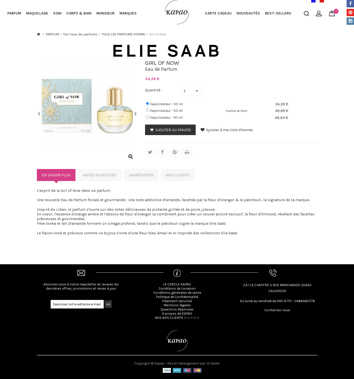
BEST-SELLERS (278, 13)
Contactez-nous (277, 310)
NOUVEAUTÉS (248, 13)
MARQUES (128, 13)
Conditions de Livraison (177, 288)
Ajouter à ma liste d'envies (227, 129)
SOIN (57, 13)
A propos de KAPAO (177, 313)
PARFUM (14, 13)
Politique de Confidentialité (177, 297)
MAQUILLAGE (37, 13)
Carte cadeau (218, 13)
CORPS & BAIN (78, 13)
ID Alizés (213, 363)
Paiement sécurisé (177, 301)
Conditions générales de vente (177, 293)
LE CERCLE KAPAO (177, 284)
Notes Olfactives (100, 175)
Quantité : (153, 90)
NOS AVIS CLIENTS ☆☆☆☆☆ (177, 318)
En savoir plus (56, 175)
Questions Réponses (177, 309)
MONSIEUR (105, 13)
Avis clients (178, 175)
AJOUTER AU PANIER (173, 129)
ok (108, 304)
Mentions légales (177, 305)
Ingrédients (141, 175)
